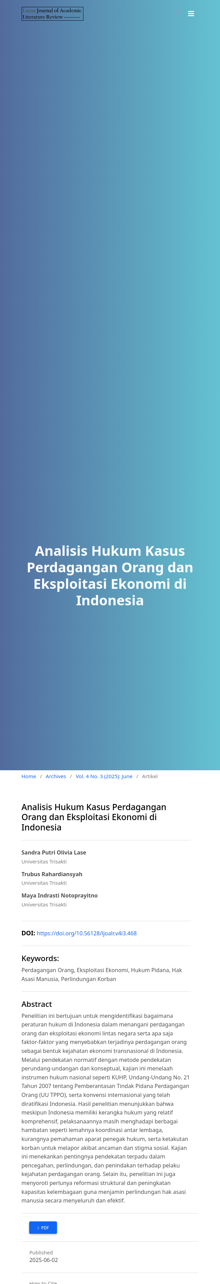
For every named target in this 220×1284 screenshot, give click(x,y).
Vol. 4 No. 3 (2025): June (104, 776)
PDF (44, 1228)
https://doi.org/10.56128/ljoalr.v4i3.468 (87, 933)
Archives (56, 776)
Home (29, 776)
